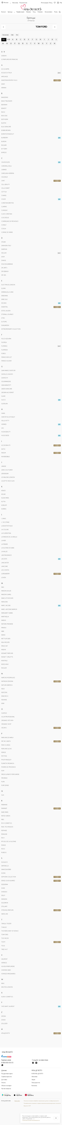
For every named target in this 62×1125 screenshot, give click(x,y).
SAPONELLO (5, 866)
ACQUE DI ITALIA (6, 73)
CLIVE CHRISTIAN (6, 214)
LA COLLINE (5, 529)
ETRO (3, 318)
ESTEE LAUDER (5, 311)
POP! (2, 771)
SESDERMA (4, 884)
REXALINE (4, 834)
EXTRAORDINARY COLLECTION (11, 329)
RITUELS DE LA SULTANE (8, 841)
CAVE (3, 180)
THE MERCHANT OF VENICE (9, 931)
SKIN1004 (4, 899)
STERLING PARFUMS (7, 910)
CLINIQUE (4, 210)
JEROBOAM (4, 473)
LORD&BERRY (5, 573)
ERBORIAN (4, 296)
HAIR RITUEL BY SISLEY (8, 417)
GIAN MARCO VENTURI (8, 370)
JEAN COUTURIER (6, 470)
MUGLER (4, 668)
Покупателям (23, 2)
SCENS (3, 873)
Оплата (3, 1082)
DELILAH (4, 253)
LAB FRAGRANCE (6, 555)
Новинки (40, 12)
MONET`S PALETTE (7, 657)
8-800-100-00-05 (7, 1063)
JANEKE (3, 466)
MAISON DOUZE (6, 591)
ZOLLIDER (4, 1023)
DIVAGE (3, 260)
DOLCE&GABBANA (7, 264)
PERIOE (3, 752)
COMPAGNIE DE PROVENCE (9, 221)
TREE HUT (4, 949)
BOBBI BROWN (5, 130)
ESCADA (3, 303)
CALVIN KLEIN (5, 162)
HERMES (3, 424)
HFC (2, 428)
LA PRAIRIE (4, 544)
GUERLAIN (4, 403)
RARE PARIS (4, 812)
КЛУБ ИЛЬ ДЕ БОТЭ (37, 1073)
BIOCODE (4, 115)
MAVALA (3, 627)
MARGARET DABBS (7, 613)
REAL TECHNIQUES (7, 827)
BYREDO (4, 152)
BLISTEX (3, 123)
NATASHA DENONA (7, 681)
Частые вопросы (6, 1088)
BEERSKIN (4, 105)
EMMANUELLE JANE (7, 292)
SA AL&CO (4, 862)
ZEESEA (3, 1016)
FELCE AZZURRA (6, 338)
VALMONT (4, 959)
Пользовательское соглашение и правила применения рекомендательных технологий (42, 1103)
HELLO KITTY (5, 420)
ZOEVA (3, 1020)
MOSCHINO (5, 664)
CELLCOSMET (5, 188)
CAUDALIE (4, 177)
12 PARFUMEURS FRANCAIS (9, 59)
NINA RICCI (4, 696)
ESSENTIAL (4, 307)
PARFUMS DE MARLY (7, 737)
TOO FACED (5, 938)
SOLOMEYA (4, 903)
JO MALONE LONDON (8, 477)
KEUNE (3, 494)
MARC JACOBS (5, 605)
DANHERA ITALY (6, 245)
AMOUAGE (4, 76)
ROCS (3, 849)
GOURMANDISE (6, 381)
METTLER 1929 (5, 638)
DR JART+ (4, 268)
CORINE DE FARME (7, 232)
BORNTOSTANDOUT (7, 134)
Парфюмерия (20, 12)
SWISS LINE (4, 914)
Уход (34, 12)
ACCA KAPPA (5, 69)
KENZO (3, 490)
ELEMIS (3, 288)
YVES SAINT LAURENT (7, 1006)
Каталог (3, 12)
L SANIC (3, 518)
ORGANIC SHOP (6, 724)
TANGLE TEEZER (6, 923)
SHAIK (3, 888)
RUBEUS (3, 852)
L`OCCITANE (5, 522)
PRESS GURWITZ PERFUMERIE (10, 774)
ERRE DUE (4, 299)
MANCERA (4, 602)
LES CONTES (5, 570)
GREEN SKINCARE (6, 389)
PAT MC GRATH (6, 741)
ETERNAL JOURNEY (7, 314)
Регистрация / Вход (46, 2)
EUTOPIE (4, 322)
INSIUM (3, 453)
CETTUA (4, 192)
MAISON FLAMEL (6, 594)
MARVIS (3, 620)
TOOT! (3, 942)
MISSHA (3, 649)
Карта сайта (17, 1100)
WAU (2, 983)
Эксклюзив (5, 35)
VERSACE (4, 963)
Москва (4, 3)
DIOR (3, 257)
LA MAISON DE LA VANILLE (9, 537)
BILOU (3, 112)
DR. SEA (3, 275)
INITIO (3, 449)
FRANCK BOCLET (6, 357)
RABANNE (4, 804)
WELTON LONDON (7, 987)
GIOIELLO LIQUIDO (7, 374)
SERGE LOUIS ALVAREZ (8, 880)
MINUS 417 (4, 646)
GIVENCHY (4, 378)
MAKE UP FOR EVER (7, 598)
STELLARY (4, 906)
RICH (2, 838)
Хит (17, 35)
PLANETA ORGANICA (7, 763)
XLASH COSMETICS (7, 997)
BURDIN (3, 141)
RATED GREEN (5, 816)
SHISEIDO (4, 892)
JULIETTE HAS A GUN (7, 481)
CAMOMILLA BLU (6, 166)
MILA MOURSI (5, 642)
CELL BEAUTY (5, 184)
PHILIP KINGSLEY (6, 760)
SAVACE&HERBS (6, 869)
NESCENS (4, 692)
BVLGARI (4, 145)
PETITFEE (4, 756)
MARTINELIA (5, 616)
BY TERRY (4, 149)
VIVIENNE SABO (6, 970)
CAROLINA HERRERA (7, 173)
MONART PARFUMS (7, 653)
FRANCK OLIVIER (6, 361)
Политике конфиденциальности (31, 1120)
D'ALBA (3, 242)
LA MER (3, 540)
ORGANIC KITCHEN (7, 720)
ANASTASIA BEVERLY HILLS (9, 80)
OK (56, 1118)
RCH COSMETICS (6, 823)
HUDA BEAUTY (5, 432)
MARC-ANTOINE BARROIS (9, 609)
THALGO (4, 927)
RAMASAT (4, 808)
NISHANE (4, 700)
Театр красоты (36, 1082)
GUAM (3, 396)
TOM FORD (4, 934)
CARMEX (4, 169)
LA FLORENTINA (6, 533)
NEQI (2, 689)
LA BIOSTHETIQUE (7, 526)
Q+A (2, 795)
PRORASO (4, 778)
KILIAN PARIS (5, 498)
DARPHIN (4, 249)
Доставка (4, 1079)
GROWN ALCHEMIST (7, 392)
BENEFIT (3, 108)
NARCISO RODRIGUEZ (8, 677)
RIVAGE (3, 845)
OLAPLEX (4, 713)
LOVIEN (3, 577)
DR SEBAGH (5, 271)
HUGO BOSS (5, 435)
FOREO (3, 353)
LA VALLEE (4, 551)
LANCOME (4, 566)
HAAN (3, 413)
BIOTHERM (4, 119)
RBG (2, 819)
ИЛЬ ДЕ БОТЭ (5, 1033)
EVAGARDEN (5, 325)
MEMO (3, 635)
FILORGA (4, 342)
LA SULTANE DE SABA (7, 548)
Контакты (34, 1085)
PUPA (3, 782)
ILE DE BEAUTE (5, 445)
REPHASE (4, 830)
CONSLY (3, 225)
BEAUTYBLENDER (6, 101)
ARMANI (3, 88)
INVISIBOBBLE (5, 456)
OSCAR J (4, 728)
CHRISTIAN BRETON (7, 203)
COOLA (3, 228)
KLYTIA (3, 501)
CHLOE (3, 199)
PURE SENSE (5, 785)
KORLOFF (4, 505)
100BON (3, 56)
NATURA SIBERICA (6, 685)
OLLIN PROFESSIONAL (8, 717)
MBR (2, 631)
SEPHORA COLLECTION (8, 877)
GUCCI (3, 400)
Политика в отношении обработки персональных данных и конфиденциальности (41, 1100)
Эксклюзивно (48, 12)
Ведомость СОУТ (27, 1105)
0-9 (8, 39)
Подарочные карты (6, 1073)
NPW (2, 703)
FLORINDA (4, 350)
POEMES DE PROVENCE (8, 767)
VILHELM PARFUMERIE (8, 966)
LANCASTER (5, 562)
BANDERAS (4, 97)
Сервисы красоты (6, 1076)
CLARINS (4, 206)
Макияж (28, 12)
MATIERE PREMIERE (7, 624)
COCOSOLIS (5, 217)
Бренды (10, 12)
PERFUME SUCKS (6, 749)
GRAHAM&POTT (6, 385)
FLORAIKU (4, 346)
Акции (33, 1079)
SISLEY (3, 895)
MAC (2, 587)
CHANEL (4, 195)
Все (4, 39)
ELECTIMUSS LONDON (8, 285)
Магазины (15, 2)
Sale (12, 35)
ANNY (3, 84)
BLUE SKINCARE (6, 126)
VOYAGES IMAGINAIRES (8, 974)
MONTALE (4, 660)
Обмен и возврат (6, 1085)
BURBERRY (4, 137)
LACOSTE (4, 559)
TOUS (3, 946)
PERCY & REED (5, 745)
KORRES (3, 509)
